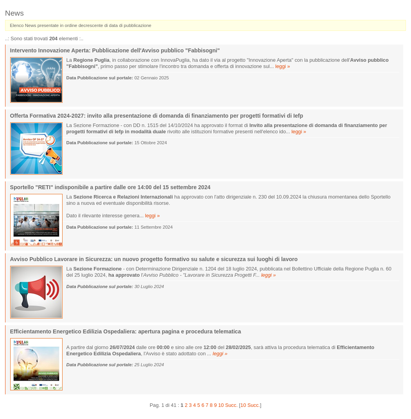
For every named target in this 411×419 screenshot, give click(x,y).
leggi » (282, 66)
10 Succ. (250, 405)
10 (221, 405)
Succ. (231, 405)
